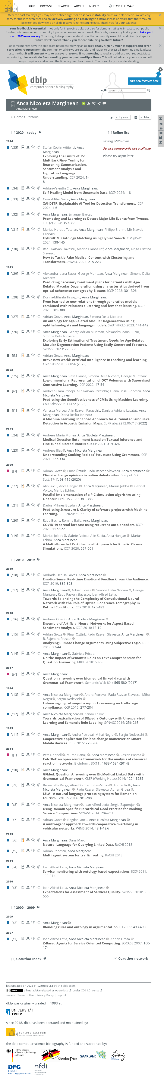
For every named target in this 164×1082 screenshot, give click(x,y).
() (99, 682)
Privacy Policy (45, 995)
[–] (110, 132)
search (63, 6)
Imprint (61, 995)
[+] (115, 958)
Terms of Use (26, 995)
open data (61, 990)
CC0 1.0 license (90, 990)
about (79, 6)
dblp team (69, 986)
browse (46, 6)
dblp (31, 6)
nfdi (92, 6)
